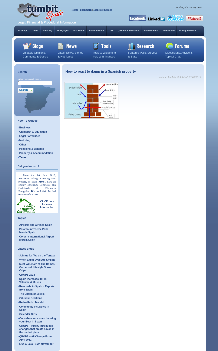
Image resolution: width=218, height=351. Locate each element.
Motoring (24, 140)
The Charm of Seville (32, 293)
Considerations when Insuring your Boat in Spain (37, 320)
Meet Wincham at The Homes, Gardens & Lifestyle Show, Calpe (37, 267)
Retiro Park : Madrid (31, 302)
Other (22, 144)
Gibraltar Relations (30, 298)
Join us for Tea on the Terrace (37, 255)
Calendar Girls (28, 314)
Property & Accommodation (36, 153)
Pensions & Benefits (31, 148)
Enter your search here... (29, 79)
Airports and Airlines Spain (35, 224)
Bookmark (86, 9)
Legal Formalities (29, 136)
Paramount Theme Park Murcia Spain (33, 231)
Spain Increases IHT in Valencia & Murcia (33, 281)
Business (25, 127)
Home (75, 9)
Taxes (22, 157)
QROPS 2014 (27, 274)
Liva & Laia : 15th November (36, 343)
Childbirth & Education (33, 131)
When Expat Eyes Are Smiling (37, 259)
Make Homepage (102, 9)
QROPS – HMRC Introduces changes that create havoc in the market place (36, 329)
